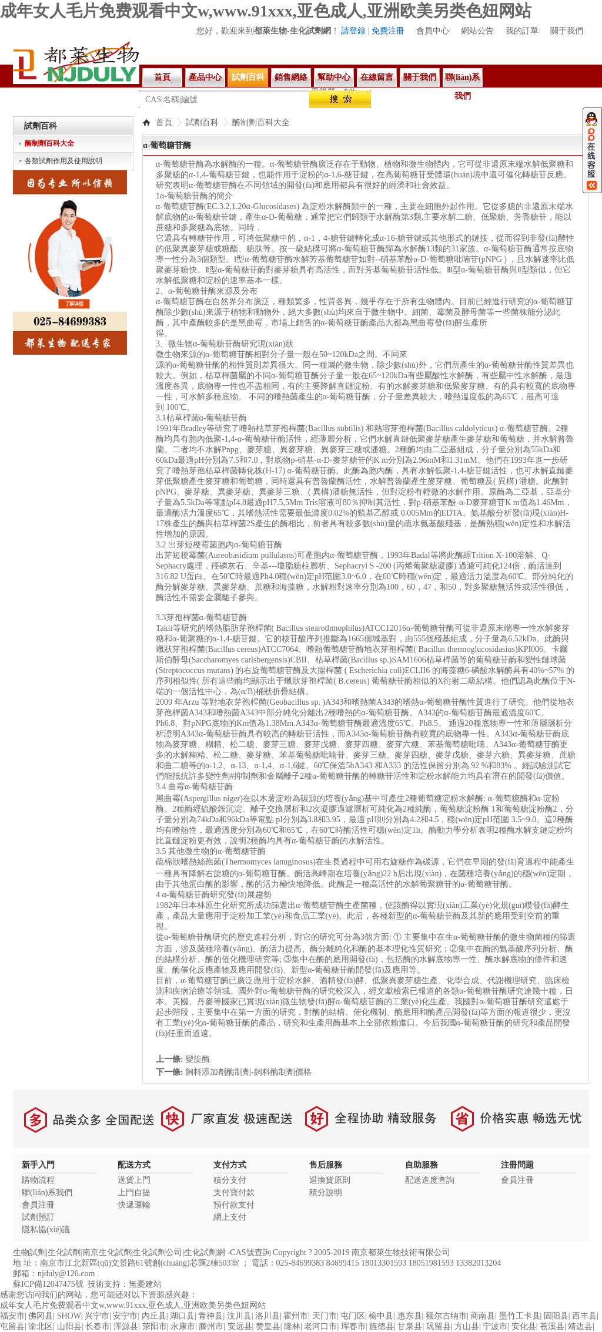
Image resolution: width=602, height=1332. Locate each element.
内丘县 (154, 1315)
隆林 (292, 1326)
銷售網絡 (291, 77)
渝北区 (40, 1326)
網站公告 (477, 30)
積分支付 (229, 1180)
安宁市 (125, 1315)
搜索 (340, 99)
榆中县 (381, 1315)
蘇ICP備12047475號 (48, 1284)
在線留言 (376, 77)
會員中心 (432, 30)
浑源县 (125, 1326)
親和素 (388, 98)
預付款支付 (234, 1204)
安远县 (240, 1326)
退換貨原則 (329, 1180)
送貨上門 (134, 1180)
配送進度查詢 (429, 1180)
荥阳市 (154, 1326)
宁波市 (495, 1326)
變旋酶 (197, 1059)
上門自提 (134, 1192)
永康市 (182, 1326)
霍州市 (295, 1315)
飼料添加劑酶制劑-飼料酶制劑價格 (248, 1072)
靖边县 (580, 1326)
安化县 (523, 1326)
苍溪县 (552, 1326)
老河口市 (320, 1326)
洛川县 (267, 1315)
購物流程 (38, 1180)
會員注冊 (38, 1204)
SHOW (69, 1315)
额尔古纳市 (446, 1315)
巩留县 (438, 1326)
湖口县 (182, 1315)
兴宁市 (97, 1315)
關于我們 (566, 30)
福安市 (12, 1315)
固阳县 (556, 1315)
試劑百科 (248, 77)
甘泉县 (409, 1326)
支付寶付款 (234, 1192)
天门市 (324, 1315)
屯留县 (12, 1326)
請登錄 (353, 30)
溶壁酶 (421, 98)
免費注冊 (388, 30)
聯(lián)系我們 (462, 80)
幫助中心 (333, 77)
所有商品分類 (50, 102)
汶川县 (239, 1315)
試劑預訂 (38, 1217)
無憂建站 (145, 1284)
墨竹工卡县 (519, 1315)
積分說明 (325, 1192)
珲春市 (353, 1326)
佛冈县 (40, 1315)
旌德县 (381, 1326)
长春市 (97, 1326)
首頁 (162, 77)
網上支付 (229, 1217)
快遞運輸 (134, 1204)
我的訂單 (522, 30)
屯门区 (352, 1315)
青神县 (210, 1315)
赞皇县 (268, 1326)
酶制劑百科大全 (261, 122)
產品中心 (205, 77)
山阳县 (69, 1326)
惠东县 (409, 1315)
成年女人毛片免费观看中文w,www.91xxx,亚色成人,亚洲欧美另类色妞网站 (265, 11)
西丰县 (584, 1315)
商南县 (482, 1315)
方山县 (466, 1326)
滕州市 (211, 1326)
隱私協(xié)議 (46, 1229)
